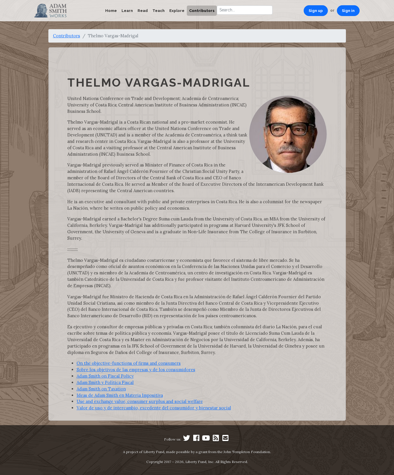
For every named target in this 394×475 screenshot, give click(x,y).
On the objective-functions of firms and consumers (129, 363)
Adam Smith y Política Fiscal (105, 382)
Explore (176, 10)
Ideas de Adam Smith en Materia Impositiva (120, 395)
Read (143, 10)
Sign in (348, 10)
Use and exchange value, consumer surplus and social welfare (140, 401)
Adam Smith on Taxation (101, 389)
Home (111, 10)
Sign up (316, 10)
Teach (158, 10)
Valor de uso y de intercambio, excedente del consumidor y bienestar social (154, 408)
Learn (127, 10)
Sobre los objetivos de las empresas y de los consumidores (136, 369)
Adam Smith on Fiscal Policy (105, 376)
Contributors (201, 10)
